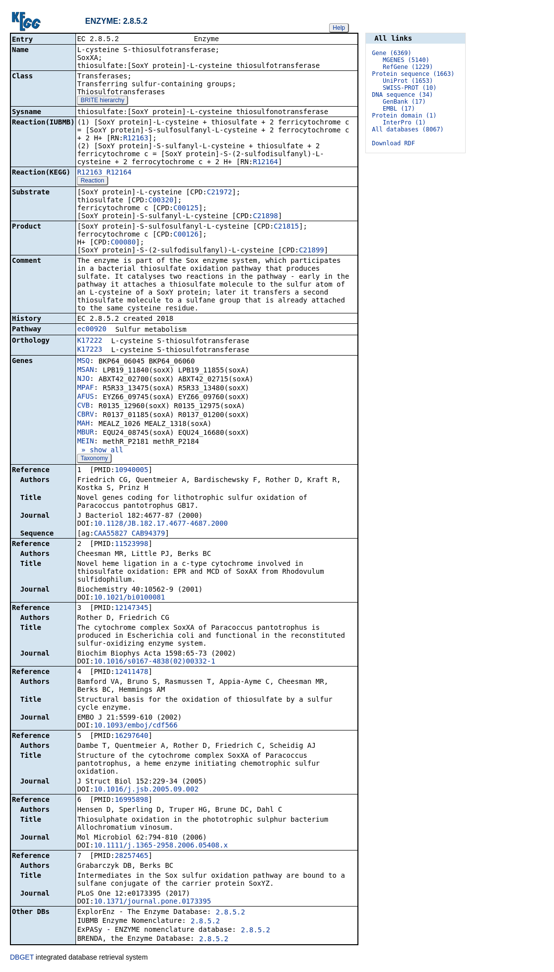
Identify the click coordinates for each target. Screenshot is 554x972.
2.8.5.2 (230, 913)
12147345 (131, 608)
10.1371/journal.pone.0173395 (152, 902)
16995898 (131, 800)
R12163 (135, 139)
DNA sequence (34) (402, 94)
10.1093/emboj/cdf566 (136, 726)
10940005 (131, 471)
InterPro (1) (404, 122)
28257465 (131, 856)
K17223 (89, 350)
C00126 (186, 235)
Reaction (92, 181)
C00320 (161, 201)
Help (339, 27)
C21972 (219, 193)
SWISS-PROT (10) (409, 87)
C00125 (186, 209)
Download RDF (393, 143)
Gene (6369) (391, 53)
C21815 (286, 227)
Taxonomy (94, 459)
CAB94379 (148, 534)
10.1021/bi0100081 (129, 598)
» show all (100, 451)
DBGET (22, 958)
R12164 (265, 163)
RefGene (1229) (408, 66)
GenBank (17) (404, 101)
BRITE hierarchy (102, 101)
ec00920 (91, 330)
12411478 (131, 672)
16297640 (131, 736)
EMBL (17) (399, 108)
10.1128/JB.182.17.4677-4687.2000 (161, 524)
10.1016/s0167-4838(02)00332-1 (154, 662)
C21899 (311, 251)
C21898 (265, 217)
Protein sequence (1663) (413, 73)
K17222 (89, 341)
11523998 (131, 544)
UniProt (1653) (408, 80)
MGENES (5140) (406, 60)
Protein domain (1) (404, 115)
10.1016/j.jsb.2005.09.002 (146, 790)
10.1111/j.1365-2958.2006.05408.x (161, 846)
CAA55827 (110, 534)
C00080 (123, 243)
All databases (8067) (408, 129)
